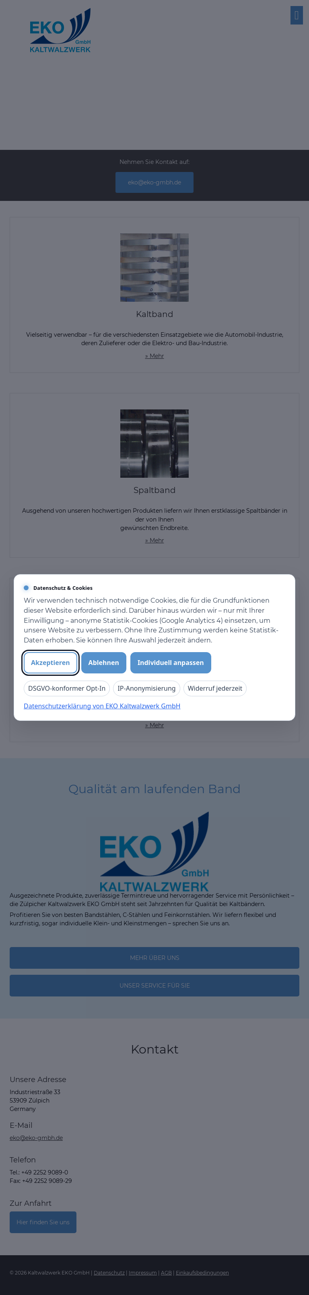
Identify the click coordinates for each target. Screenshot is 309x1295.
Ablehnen (104, 662)
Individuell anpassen (171, 662)
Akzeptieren (50, 662)
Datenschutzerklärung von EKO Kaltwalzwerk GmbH (102, 706)
